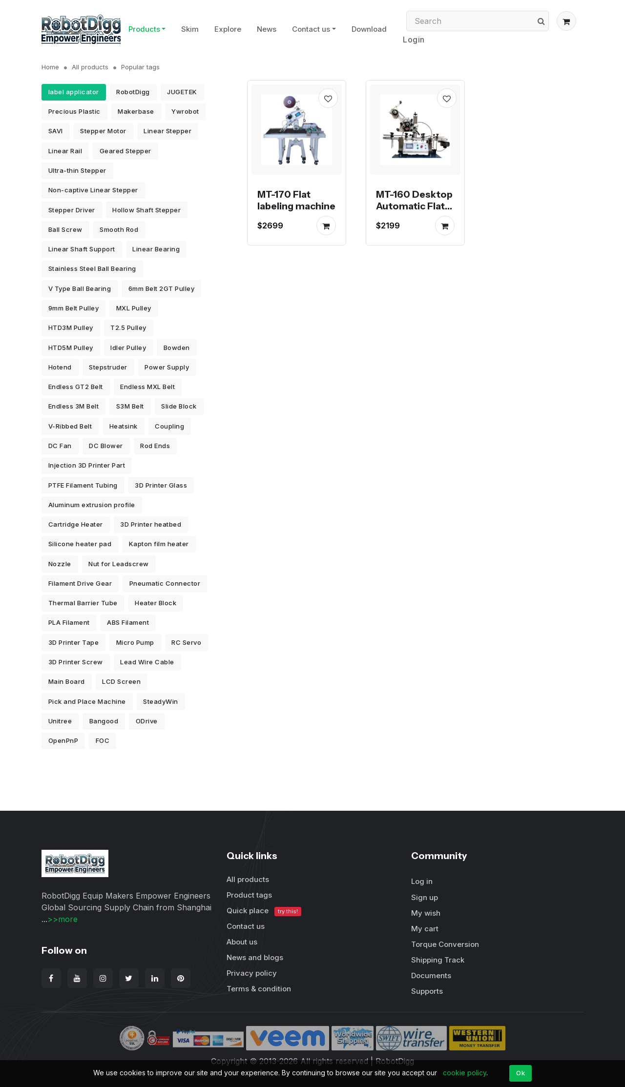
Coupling (169, 426)
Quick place (264, 911)
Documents (431, 975)
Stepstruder (108, 367)
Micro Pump (135, 642)
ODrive (147, 721)
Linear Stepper (167, 131)
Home (50, 67)
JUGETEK (182, 92)
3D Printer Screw (75, 662)
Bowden (177, 347)
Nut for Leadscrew (118, 564)
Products (144, 29)
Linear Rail (65, 151)
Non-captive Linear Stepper (93, 190)
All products (90, 67)
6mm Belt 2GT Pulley (161, 288)
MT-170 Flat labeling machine (296, 200)
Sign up (424, 897)
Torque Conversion (445, 944)
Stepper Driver (71, 210)
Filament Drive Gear (80, 583)
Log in (422, 881)
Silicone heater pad (80, 544)
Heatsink (123, 426)
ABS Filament (128, 622)
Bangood (104, 721)
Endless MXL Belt (147, 386)
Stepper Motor (103, 131)
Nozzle (59, 564)
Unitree (60, 721)
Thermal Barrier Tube (83, 603)
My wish (425, 913)
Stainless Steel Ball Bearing (92, 268)
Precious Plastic (74, 111)
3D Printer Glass (161, 485)
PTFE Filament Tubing (83, 485)
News (266, 29)
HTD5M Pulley (70, 347)
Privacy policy (252, 973)
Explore (227, 29)
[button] (566, 21)
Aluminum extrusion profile (91, 505)
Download (369, 29)
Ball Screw (65, 229)
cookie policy (464, 1072)
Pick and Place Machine (87, 701)
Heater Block (155, 603)
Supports (427, 991)
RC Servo (186, 642)
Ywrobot (185, 111)
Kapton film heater (159, 544)
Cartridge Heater (75, 524)
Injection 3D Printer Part (86, 465)
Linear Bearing (156, 249)
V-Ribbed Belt (70, 426)
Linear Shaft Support (81, 249)
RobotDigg (133, 92)
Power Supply (167, 367)
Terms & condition (259, 988)
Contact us (311, 29)
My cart (424, 928)
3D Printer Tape (73, 642)
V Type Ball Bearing (79, 288)
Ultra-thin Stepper (77, 170)
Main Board (66, 681)
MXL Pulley (133, 308)
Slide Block (179, 406)
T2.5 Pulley (128, 327)
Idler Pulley (128, 347)
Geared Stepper (125, 151)
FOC (103, 740)
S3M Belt (130, 406)
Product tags (249, 895)
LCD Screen (121, 681)
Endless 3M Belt (73, 406)
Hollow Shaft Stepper (146, 210)
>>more (62, 919)
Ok (520, 1073)
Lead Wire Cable (147, 662)
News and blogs (255, 957)
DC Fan (60, 446)
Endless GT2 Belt (75, 386)
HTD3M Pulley (70, 327)
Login (414, 39)
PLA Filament (69, 622)
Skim (190, 29)
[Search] (477, 21)
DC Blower (106, 446)
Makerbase (136, 111)
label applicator (73, 92)
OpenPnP (63, 740)
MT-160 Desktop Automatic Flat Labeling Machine (414, 211)
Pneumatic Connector (165, 583)
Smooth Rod (119, 229)
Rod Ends (155, 446)
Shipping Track (437, 959)
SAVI (55, 131)
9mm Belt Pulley (73, 308)
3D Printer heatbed (150, 524)
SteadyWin (160, 701)
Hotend (60, 367)
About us (242, 941)
